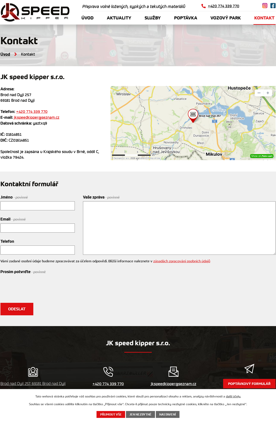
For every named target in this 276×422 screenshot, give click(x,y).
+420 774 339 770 (32, 111)
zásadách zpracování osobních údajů (181, 261)
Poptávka (185, 17)
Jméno (14, 197)
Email (13, 219)
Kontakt (264, 17)
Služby (153, 17)
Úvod (87, 17)
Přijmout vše (111, 414)
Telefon (7, 241)
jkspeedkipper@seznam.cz (36, 117)
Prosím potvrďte (23, 271)
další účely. (233, 396)
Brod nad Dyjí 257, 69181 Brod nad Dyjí (33, 383)
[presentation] (33, 284)
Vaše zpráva (101, 197)
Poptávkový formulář (249, 383)
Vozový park (225, 17)
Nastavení (167, 414)
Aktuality (119, 17)
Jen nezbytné (140, 414)
